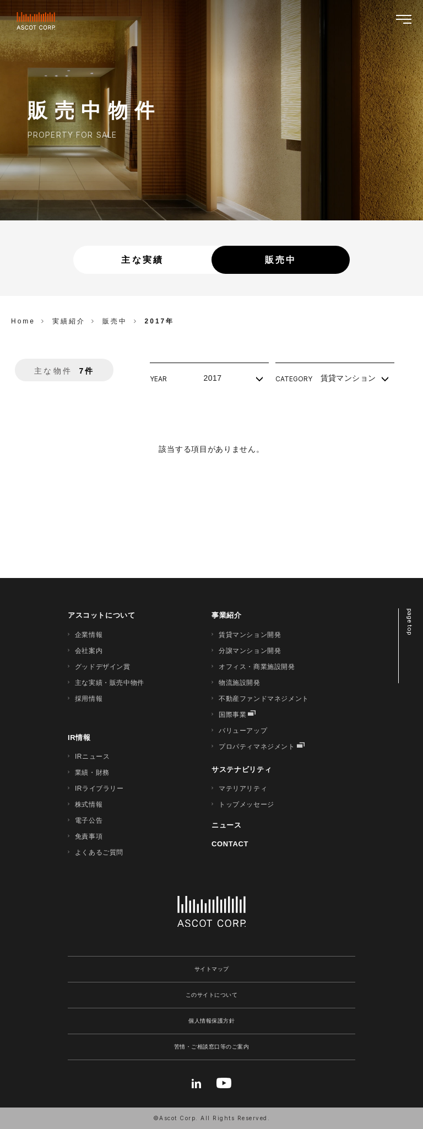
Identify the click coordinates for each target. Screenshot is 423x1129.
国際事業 (232, 715)
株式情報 (88, 804)
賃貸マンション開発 (250, 635)
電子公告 (88, 820)
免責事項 (88, 836)
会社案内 (88, 651)
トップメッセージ (246, 804)
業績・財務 (92, 772)
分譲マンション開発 (250, 651)
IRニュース (92, 756)
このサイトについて (212, 995)
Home (23, 321)
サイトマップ (211, 969)
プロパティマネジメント (257, 746)
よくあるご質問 (99, 852)
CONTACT (230, 844)
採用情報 (88, 699)
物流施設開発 (240, 683)
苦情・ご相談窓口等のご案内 (212, 1047)
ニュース (227, 825)
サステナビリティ (242, 769)
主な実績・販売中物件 (109, 683)
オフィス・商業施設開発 (257, 667)
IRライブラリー (99, 788)
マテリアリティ (243, 788)
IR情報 (79, 737)
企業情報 (88, 635)
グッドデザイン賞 (103, 667)
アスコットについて (101, 615)
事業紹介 (227, 615)
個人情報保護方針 (211, 1021)
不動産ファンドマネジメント (264, 699)
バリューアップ (243, 730)
